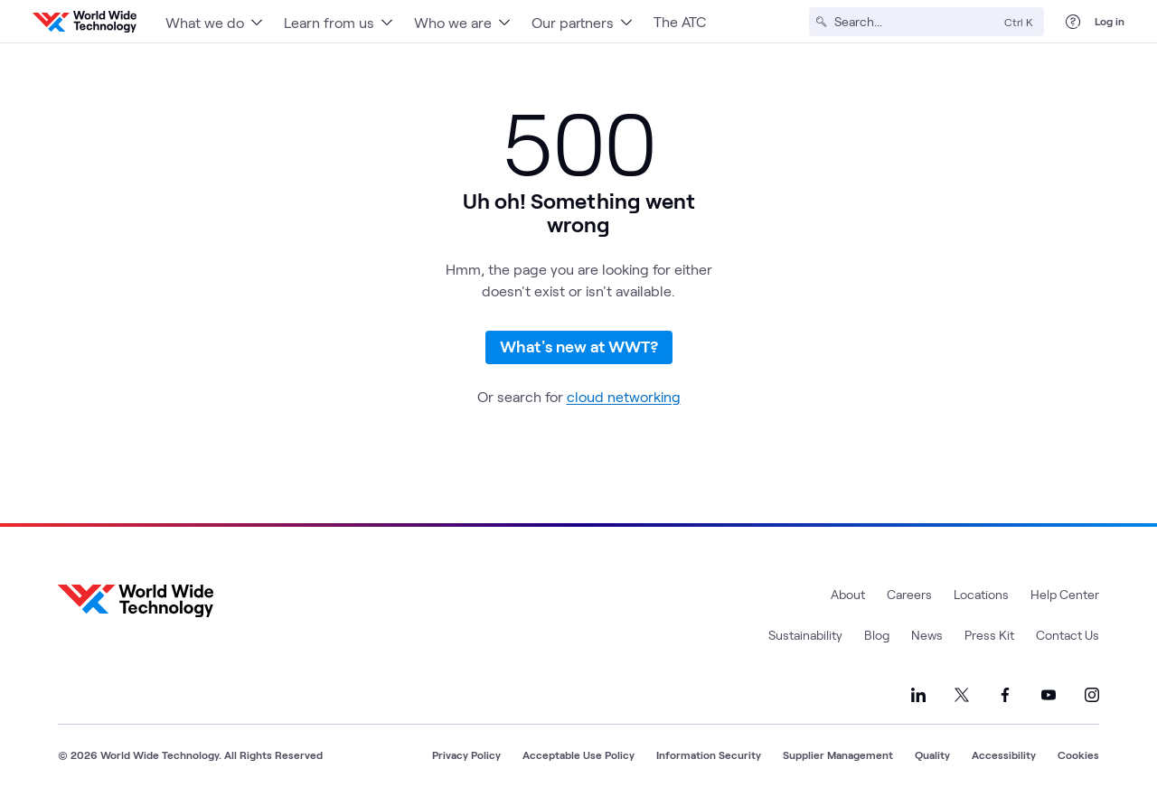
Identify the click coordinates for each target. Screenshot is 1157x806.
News (927, 634)
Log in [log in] (1109, 20)
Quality (932, 754)
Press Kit (989, 634)
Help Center (1064, 594)
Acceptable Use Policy (578, 754)
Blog (876, 634)
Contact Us (1067, 634)
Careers (909, 594)
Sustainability (805, 634)
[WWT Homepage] (84, 22)
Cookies (1078, 754)
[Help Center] (1073, 21)
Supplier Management (838, 754)
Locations (981, 594)
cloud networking (624, 396)
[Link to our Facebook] (1005, 695)
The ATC (680, 21)
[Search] (915, 22)
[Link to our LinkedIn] (918, 695)
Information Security (708, 754)
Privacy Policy (466, 754)
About (848, 594)
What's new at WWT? (579, 346)
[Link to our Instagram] (1092, 695)
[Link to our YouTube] (1048, 695)
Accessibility (1004, 754)
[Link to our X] (962, 695)
